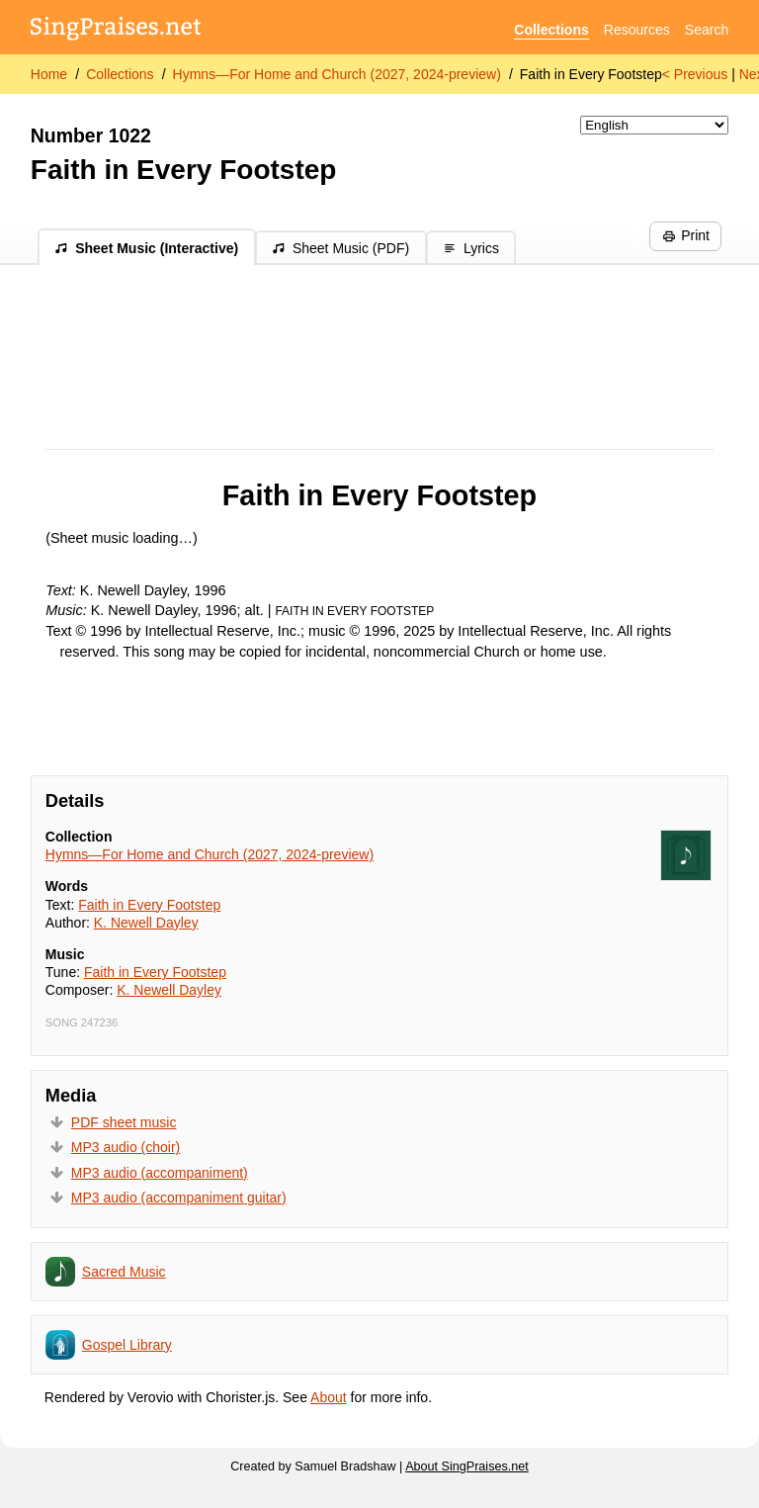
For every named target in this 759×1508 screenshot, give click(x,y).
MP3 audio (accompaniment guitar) (179, 1197)
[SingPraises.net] (116, 30)
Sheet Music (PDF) (340, 248)
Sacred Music (124, 1272)
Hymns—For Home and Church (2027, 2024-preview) (337, 74)
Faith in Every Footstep (591, 74)
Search (706, 30)
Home (49, 74)
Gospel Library (127, 1345)
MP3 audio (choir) (126, 1147)
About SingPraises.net (467, 1466)
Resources (637, 30)
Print (686, 235)
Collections (551, 30)
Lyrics (471, 248)
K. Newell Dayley (146, 923)
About (328, 1397)
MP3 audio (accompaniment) (159, 1173)
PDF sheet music (124, 1122)
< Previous (695, 74)
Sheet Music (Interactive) (146, 248)
